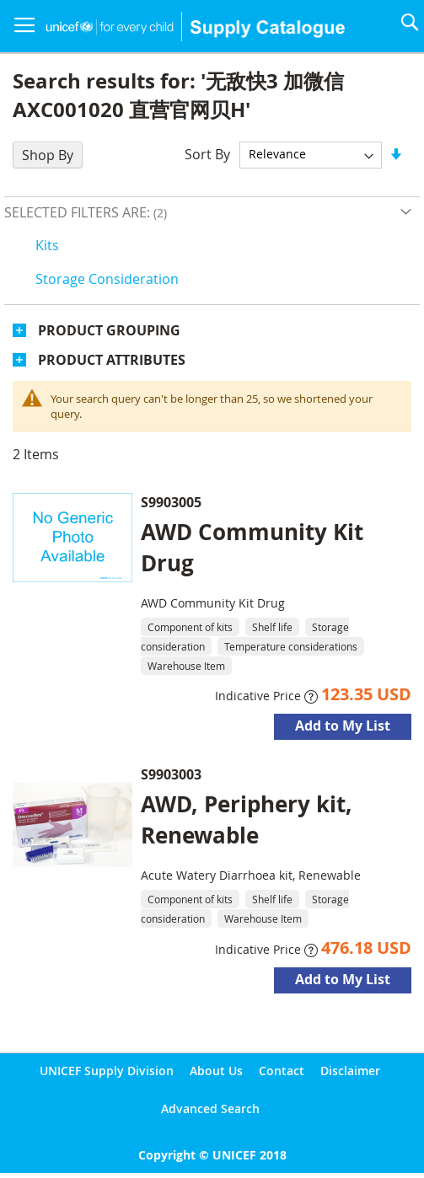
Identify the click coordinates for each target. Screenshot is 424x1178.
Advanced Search (210, 1108)
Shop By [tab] (47, 155)
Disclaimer (350, 1071)
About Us (216, 1071)
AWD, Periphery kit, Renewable (246, 819)
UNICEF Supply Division (107, 1071)
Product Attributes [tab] (111, 360)
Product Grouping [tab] (109, 330)
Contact (281, 1071)
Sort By (207, 153)
